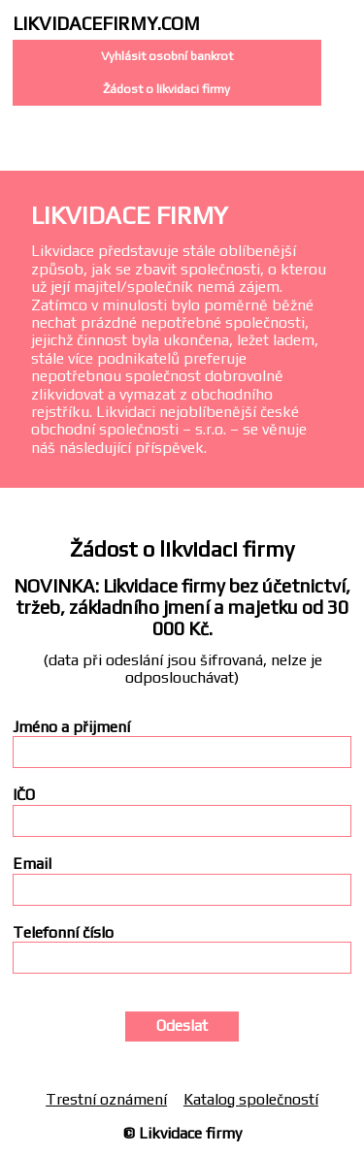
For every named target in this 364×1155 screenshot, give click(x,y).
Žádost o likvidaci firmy (166, 88)
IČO (24, 795)
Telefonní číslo (63, 933)
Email (32, 864)
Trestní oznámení (106, 1099)
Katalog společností (250, 1099)
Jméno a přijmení (71, 727)
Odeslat (182, 1025)
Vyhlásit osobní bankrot (167, 55)
